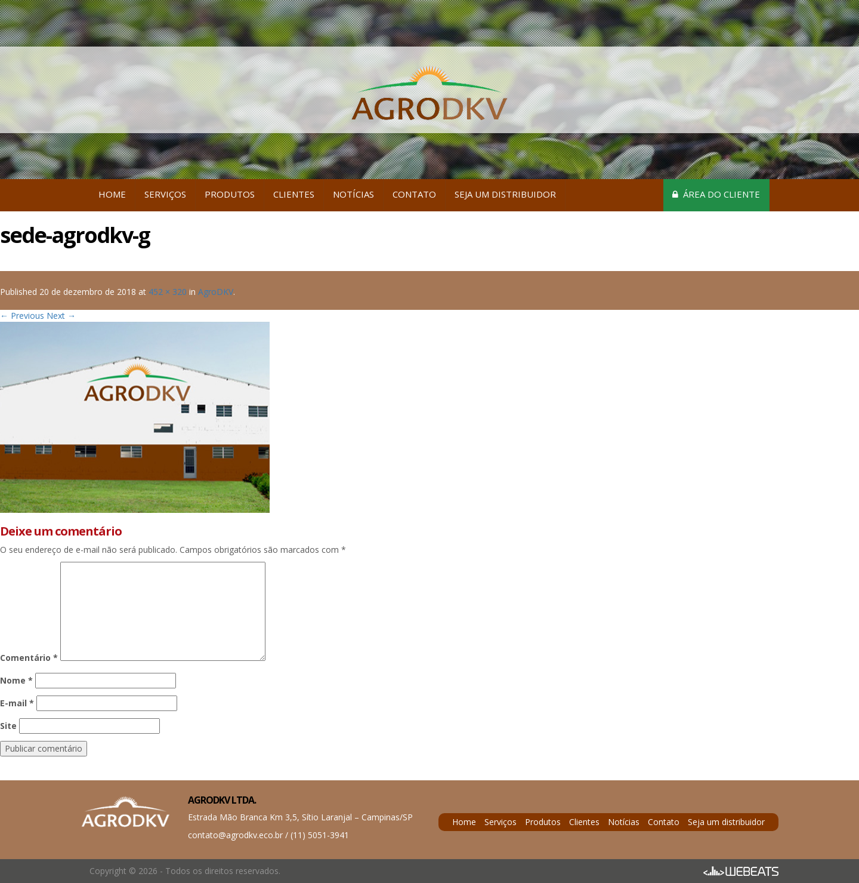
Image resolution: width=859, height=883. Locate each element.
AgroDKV (215, 291)
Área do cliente (716, 194)
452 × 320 (168, 291)
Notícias (353, 194)
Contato (414, 194)
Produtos (230, 194)
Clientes (293, 194)
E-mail (17, 703)
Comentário (29, 657)
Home (112, 194)
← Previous (22, 315)
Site (8, 725)
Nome (16, 680)
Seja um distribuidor (505, 194)
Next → (61, 315)
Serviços (165, 194)
